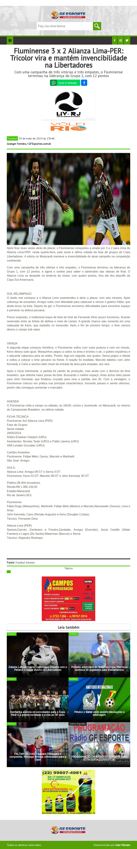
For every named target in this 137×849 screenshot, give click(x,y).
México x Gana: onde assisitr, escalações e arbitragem (99, 713)
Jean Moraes (122, 845)
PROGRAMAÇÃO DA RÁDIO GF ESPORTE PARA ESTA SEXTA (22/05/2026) (99, 758)
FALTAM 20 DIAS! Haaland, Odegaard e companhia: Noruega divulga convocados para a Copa (37, 756)
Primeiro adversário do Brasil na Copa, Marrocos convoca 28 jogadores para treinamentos (99, 668)
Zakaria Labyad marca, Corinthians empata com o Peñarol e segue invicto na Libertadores (37, 668)
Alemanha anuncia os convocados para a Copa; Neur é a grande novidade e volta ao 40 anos (37, 713)
